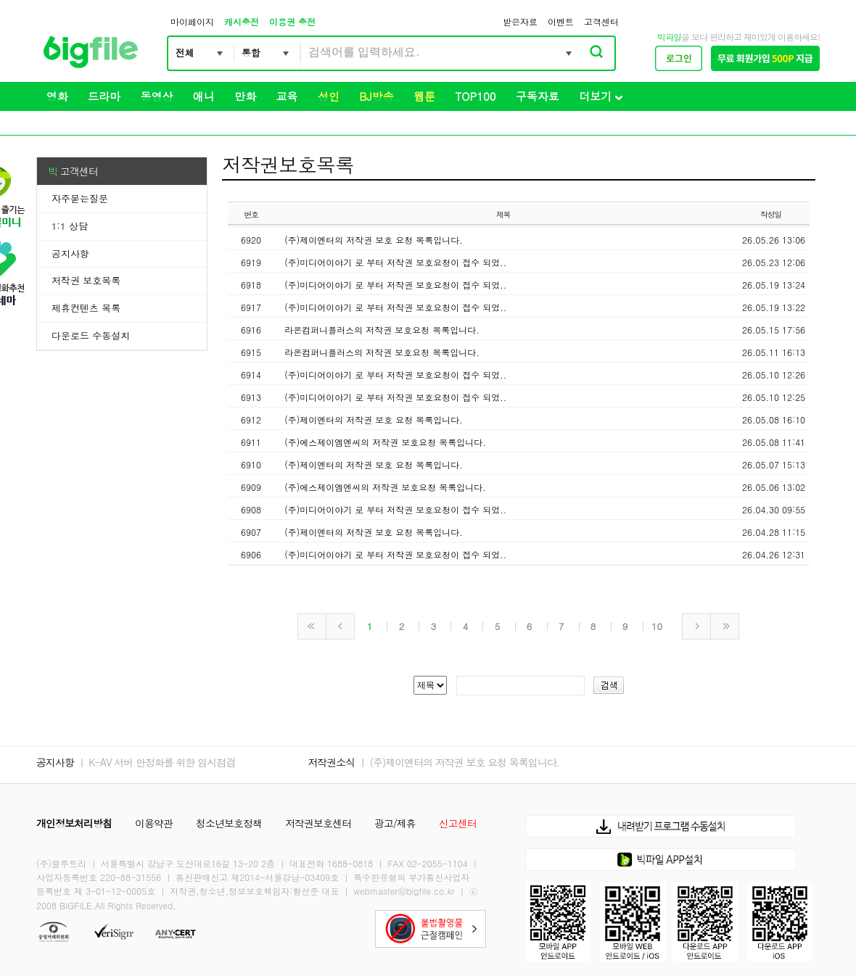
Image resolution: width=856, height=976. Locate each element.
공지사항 (70, 253)
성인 (328, 96)
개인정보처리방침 (74, 823)
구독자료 (537, 96)
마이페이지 (192, 21)
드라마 (104, 96)
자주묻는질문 (80, 198)
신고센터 (458, 823)
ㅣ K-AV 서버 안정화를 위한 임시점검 (156, 762)
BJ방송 (376, 96)
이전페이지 (340, 626)
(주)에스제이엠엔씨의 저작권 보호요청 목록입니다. (385, 442)
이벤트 (561, 21)
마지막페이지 (724, 626)
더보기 (600, 96)
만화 (245, 96)
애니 (204, 96)
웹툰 (424, 96)
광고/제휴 (395, 823)
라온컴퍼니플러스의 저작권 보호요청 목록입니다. (382, 329)
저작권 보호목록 (86, 280)
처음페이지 (311, 626)
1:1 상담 (70, 226)
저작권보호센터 (318, 823)
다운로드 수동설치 (91, 335)
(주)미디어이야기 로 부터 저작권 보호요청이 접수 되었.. (395, 262)
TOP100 (476, 96)
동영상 (156, 96)
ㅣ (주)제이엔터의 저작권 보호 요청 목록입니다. (458, 762)
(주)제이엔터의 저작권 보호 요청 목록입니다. (373, 239)
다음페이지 (696, 626)
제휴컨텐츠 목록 (86, 308)
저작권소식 (331, 762)
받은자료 (520, 21)
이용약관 (154, 823)
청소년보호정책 (229, 823)
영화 (57, 96)
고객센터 (601, 21)
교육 (287, 96)
